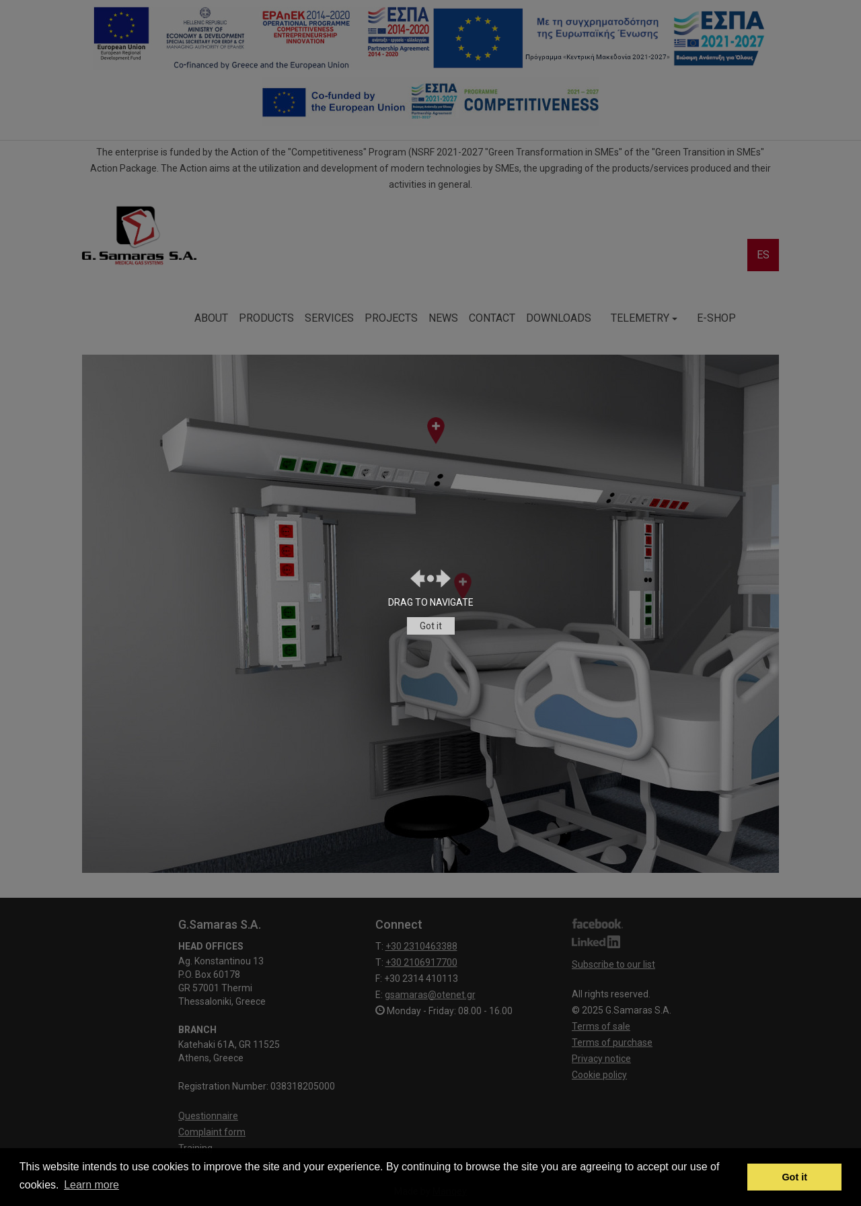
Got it (431, 625)
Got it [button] (794, 1177)
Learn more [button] (91, 1185)
